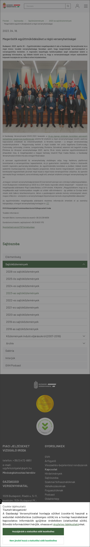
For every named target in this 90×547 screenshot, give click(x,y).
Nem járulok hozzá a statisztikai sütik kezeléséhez (33, 540)
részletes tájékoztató (66, 524)
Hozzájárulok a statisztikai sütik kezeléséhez (33, 531)
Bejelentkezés (77, 6)
